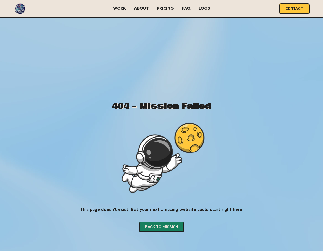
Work (119, 8)
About (141, 8)
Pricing (165, 8)
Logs (204, 8)
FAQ (186, 8)
